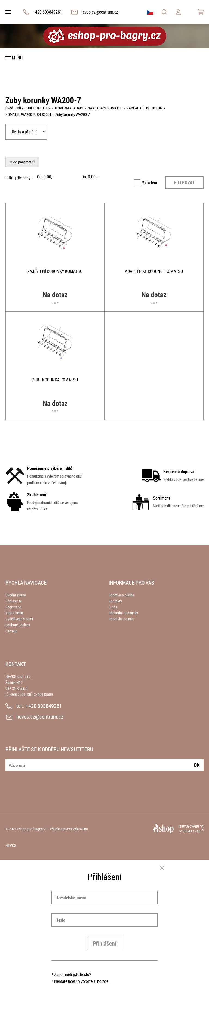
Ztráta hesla (14, 612)
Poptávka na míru (122, 618)
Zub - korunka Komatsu (55, 380)
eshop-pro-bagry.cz (31, 828)
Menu (17, 58)
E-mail (10, 761)
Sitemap (11, 630)
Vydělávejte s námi (19, 618)
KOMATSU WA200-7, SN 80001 (28, 114)
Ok (197, 765)
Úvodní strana (15, 595)
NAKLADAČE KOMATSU (105, 107)
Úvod (9, 107)
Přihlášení (104, 943)
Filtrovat (184, 182)
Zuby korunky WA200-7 (72, 114)
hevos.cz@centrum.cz (99, 12)
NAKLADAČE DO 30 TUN (144, 107)
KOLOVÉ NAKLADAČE (67, 107)
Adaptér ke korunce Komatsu (154, 271)
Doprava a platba (121, 595)
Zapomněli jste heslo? (72, 974)
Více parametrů (22, 162)
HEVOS (10, 845)
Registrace (13, 607)
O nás (113, 607)
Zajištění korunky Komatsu (54, 271)
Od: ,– (45, 177)
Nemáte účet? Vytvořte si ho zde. (81, 981)
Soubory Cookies (17, 624)
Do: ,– (90, 177)
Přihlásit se (13, 601)
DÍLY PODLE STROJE (32, 107)
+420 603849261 (47, 12)
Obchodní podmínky (123, 612)
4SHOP (198, 831)
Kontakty (115, 601)
